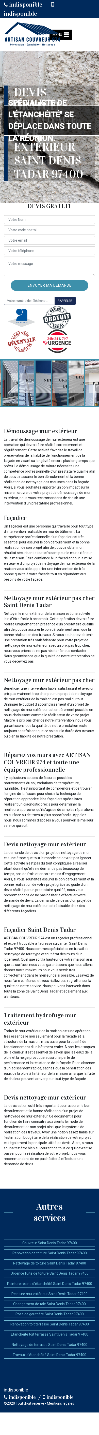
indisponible (23, 4)
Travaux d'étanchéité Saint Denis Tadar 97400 (49, 1355)
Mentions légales (60, 1403)
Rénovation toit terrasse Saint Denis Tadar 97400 (49, 1324)
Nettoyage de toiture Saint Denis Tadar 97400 (49, 1263)
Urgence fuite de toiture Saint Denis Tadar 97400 (50, 1273)
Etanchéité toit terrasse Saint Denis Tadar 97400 (49, 1334)
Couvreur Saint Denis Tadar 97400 (49, 1243)
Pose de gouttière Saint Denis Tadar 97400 (49, 1314)
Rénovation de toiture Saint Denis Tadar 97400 (49, 1253)
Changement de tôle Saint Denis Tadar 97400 (49, 1304)
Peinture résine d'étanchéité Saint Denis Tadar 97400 (49, 1284)
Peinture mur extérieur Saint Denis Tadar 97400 (49, 1294)
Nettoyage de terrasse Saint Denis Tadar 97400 (49, 1345)
